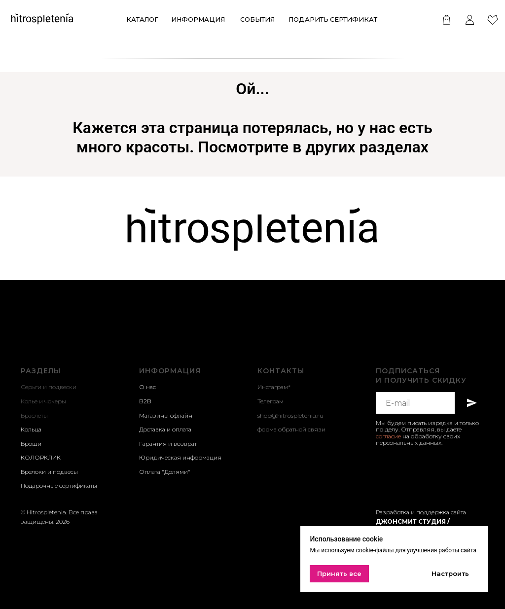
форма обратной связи (291, 429)
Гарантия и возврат (168, 443)
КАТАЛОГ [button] (142, 19)
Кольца (31, 429)
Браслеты (34, 415)
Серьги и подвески (48, 387)
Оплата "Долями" (164, 471)
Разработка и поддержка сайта (421, 512)
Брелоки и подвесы (49, 471)
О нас (147, 387)
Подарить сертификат (333, 19)
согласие (388, 436)
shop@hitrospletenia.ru (290, 415)
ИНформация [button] (198, 19)
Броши (31, 443)
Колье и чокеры (43, 401)
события (257, 19)
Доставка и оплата (165, 429)
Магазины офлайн (165, 415)
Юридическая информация (180, 457)
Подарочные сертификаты (59, 485)
